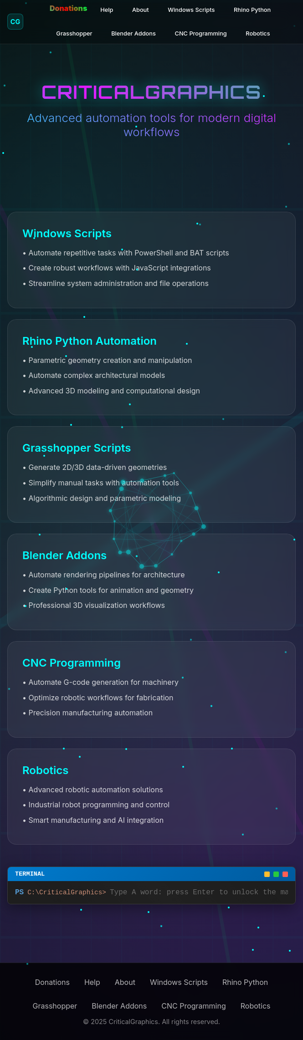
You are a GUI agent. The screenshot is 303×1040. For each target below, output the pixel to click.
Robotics (258, 33)
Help (106, 9)
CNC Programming (201, 33)
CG (15, 21)
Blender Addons (133, 33)
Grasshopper (74, 33)
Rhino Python (252, 9)
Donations (68, 8)
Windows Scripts (191, 9)
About (140, 9)
